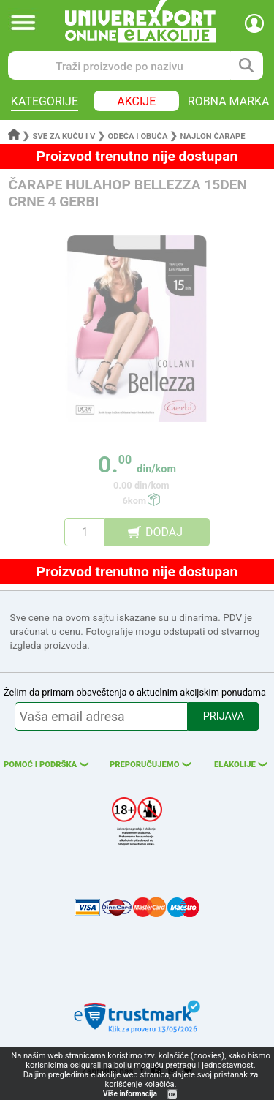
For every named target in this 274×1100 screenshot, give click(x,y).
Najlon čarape (213, 136)
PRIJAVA (223, 716)
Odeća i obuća (137, 136)
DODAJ (164, 532)
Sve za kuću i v (64, 136)
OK (172, 1094)
